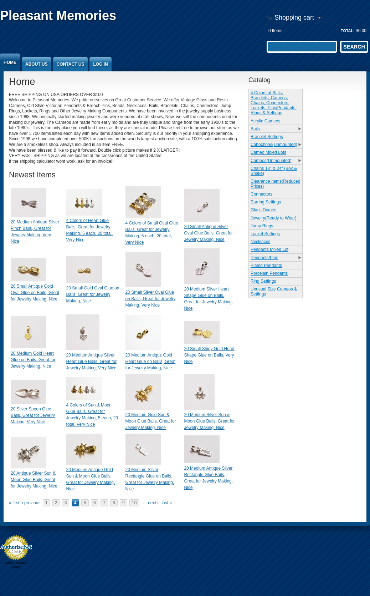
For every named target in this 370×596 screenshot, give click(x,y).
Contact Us (70, 64)
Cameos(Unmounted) (271, 160)
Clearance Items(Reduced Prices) (275, 184)
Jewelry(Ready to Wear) (273, 218)
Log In (100, 64)
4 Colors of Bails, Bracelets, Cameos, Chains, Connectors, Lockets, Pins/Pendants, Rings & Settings (274, 102)
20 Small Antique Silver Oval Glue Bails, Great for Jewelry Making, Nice (208, 233)
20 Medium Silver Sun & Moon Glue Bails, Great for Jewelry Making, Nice (209, 421)
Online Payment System (16, 565)
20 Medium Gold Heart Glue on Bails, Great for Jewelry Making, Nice (33, 360)
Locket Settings (265, 233)
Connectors (261, 194)
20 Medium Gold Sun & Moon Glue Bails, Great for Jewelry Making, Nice (150, 421)
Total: (348, 31)
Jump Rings (262, 225)
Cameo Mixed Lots (268, 152)
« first (14, 502)
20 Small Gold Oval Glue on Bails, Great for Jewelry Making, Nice (92, 294)
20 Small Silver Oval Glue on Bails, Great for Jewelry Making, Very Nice (150, 299)
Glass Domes (263, 209)
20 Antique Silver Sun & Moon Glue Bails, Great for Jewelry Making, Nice (34, 480)
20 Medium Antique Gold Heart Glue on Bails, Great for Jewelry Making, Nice (150, 361)
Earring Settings (266, 201)
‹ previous (31, 502)
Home (10, 62)
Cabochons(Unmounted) (274, 144)
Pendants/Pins (264, 257)
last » (166, 502)
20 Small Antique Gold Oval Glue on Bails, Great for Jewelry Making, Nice (35, 293)
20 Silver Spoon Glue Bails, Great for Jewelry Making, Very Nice (33, 415)
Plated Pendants (266, 265)
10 (134, 502)
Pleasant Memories (58, 15)
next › (153, 502)
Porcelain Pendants (269, 273)
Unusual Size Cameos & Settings (274, 292)
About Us (36, 64)
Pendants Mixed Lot (269, 249)
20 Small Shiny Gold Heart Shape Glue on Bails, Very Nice (209, 355)
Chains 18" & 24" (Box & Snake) (274, 171)
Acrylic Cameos (265, 120)
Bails (255, 128)
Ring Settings (263, 281)
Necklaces (260, 241)
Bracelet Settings (267, 136)
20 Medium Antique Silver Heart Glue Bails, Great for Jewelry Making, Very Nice (91, 361)
